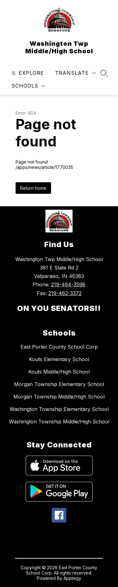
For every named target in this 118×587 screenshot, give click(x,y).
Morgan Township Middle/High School (59, 397)
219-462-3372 (65, 293)
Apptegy (72, 578)
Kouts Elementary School (59, 359)
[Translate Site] (75, 73)
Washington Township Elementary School (59, 409)
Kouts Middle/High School (59, 372)
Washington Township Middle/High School (59, 421)
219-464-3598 (68, 284)
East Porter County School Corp (59, 347)
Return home (33, 188)
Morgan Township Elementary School (59, 384)
